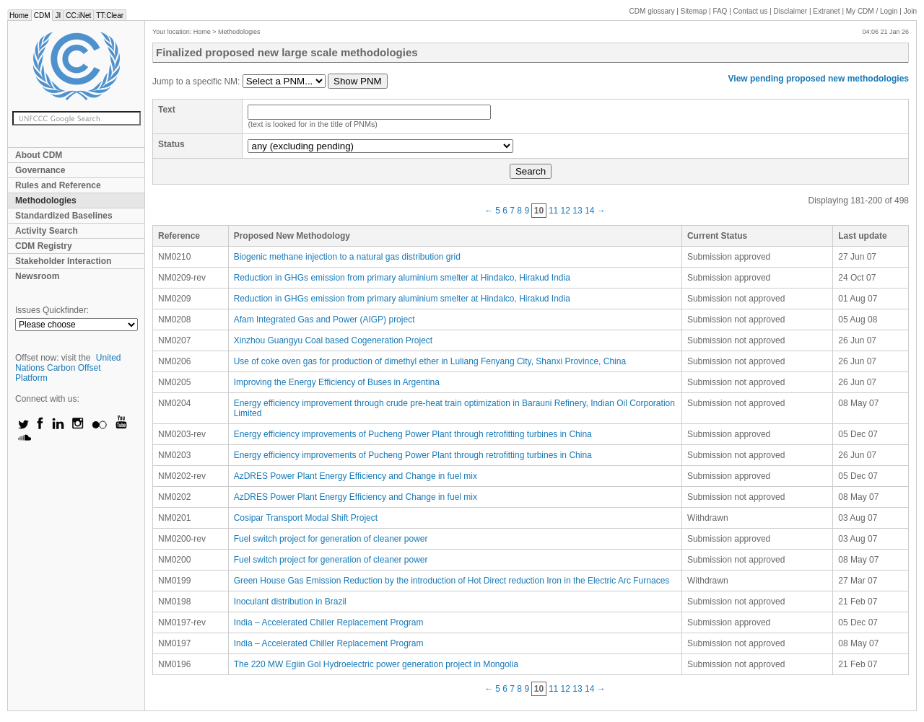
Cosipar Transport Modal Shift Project (306, 518)
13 (577, 211)
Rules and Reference (58, 185)
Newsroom (37, 276)
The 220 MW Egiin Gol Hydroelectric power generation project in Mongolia (376, 664)
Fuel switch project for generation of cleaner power (331, 539)
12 (565, 211)
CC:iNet (78, 15)
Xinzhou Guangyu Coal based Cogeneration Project (333, 340)
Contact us (750, 11)
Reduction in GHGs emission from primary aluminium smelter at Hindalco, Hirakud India (402, 278)
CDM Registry (43, 246)
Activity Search (46, 231)
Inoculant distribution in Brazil (290, 601)
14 (589, 211)
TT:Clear (109, 15)
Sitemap (694, 11)
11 (553, 211)
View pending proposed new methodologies (818, 79)
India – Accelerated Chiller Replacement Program (329, 622)
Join (910, 11)
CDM (42, 15)
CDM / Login (872, 11)
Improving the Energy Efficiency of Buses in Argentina (337, 382)
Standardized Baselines (64, 216)
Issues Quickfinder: (52, 310)
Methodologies (46, 200)
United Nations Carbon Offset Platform (68, 368)
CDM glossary (652, 11)
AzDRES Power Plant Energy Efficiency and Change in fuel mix (355, 476)
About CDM (38, 155)
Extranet (826, 11)
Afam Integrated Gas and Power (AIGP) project (324, 319)
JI (58, 15)
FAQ (719, 11)
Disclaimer (791, 11)
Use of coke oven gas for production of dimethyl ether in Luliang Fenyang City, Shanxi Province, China (430, 361)
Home (19, 15)
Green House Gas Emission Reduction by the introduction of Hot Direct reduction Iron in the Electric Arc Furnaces (452, 581)
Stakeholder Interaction (63, 261)
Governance (40, 170)
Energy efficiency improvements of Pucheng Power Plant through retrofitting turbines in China (413, 434)
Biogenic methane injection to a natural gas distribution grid (347, 257)
